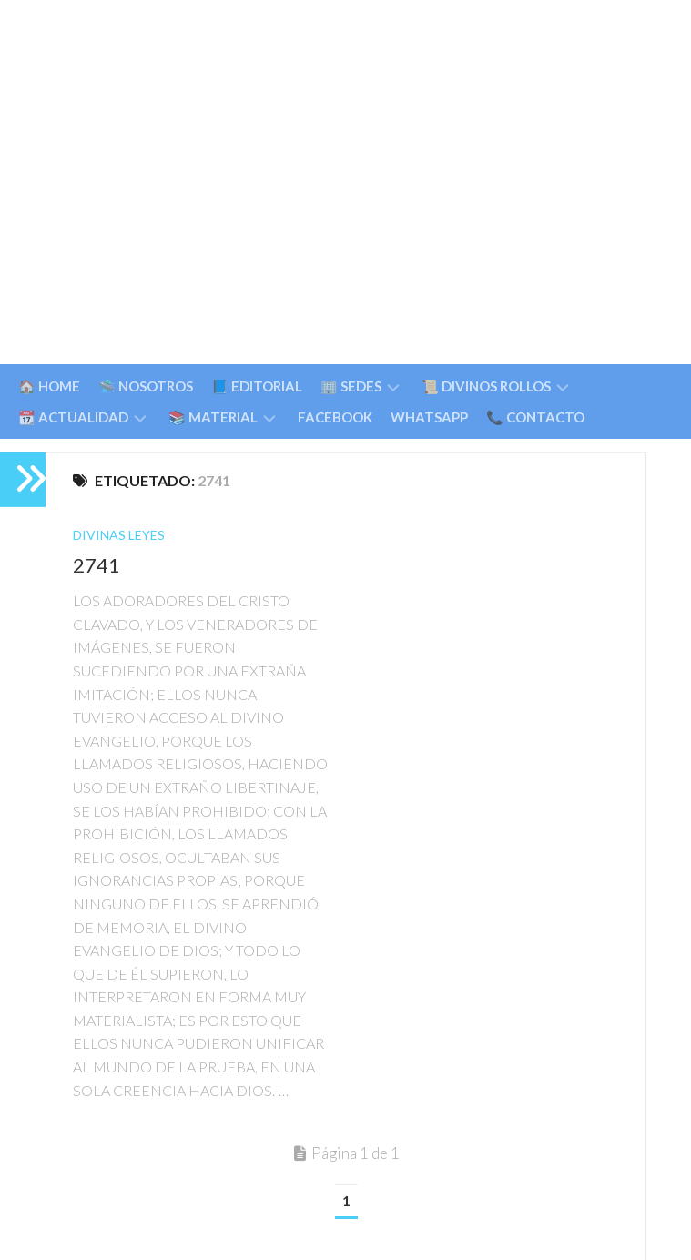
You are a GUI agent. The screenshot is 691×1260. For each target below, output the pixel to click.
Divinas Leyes (119, 535)
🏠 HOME (49, 386)
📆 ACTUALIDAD (73, 417)
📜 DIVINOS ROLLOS (486, 386)
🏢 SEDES (350, 386)
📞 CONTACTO (535, 417)
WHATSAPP (429, 417)
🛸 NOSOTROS (145, 386)
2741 (96, 565)
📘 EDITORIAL (256, 386)
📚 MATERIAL (213, 417)
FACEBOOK (335, 417)
